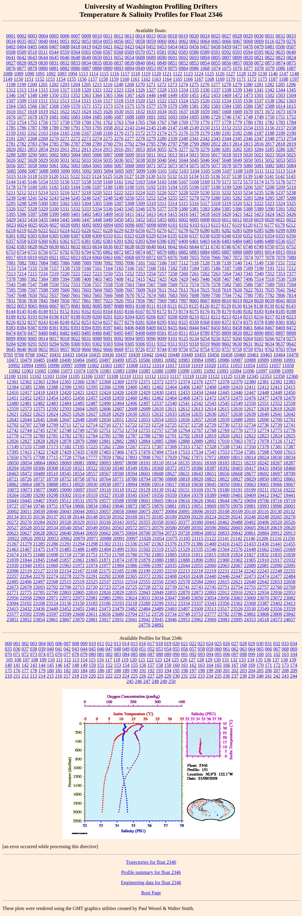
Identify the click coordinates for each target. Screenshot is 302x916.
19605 (158, 500)
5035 (108, 160)
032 (276, 643)
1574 (118, 106)
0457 (205, 46)
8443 (183, 327)
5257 (183, 198)
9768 (30, 354)
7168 (151, 268)
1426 (140, 95)
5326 (11, 208)
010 (92, 643)
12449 (276, 392)
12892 (210, 441)
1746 (226, 116)
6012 (237, 219)
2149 (194, 127)
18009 (223, 457)
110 (51, 659)
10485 (39, 360)
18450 (276, 468)
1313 (21, 89)
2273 (86, 138)
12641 (276, 414)
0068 (248, 41)
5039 (151, 160)
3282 (237, 149)
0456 (194, 46)
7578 (216, 284)
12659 (223, 419)
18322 (92, 468)
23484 (144, 608)
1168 (209, 79)
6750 (269, 246)
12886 (171, 441)
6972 (151, 257)
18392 (223, 468)
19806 (78, 506)
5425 (280, 214)
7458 (216, 279)
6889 (248, 252)
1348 (32, 95)
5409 (108, 214)
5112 (269, 171)
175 (8, 670)
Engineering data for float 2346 (151, 882)
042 (67, 648)
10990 (276, 360)
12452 (26, 398)
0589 (205, 52)
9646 (21, 349)
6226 (86, 230)
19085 (52, 489)
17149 (13, 446)
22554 (131, 581)
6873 (129, 252)
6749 (259, 246)
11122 (214, 376)
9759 (248, 349)
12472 (210, 398)
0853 (194, 62)
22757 (263, 587)
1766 (151, 122)
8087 (108, 306)
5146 (32, 181)
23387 (263, 603)
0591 (216, 52)
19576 (92, 500)
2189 (280, 133)
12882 (118, 441)
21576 (237, 549)
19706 (263, 500)
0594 (248, 52)
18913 (65, 484)
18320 (65, 468)
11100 (10, 376)
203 (243, 670)
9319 (205, 343)
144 (42, 665)
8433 (162, 327)
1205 (86, 84)
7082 (22, 262)
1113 (83, 73)
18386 (197, 468)
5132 (172, 176)
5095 (119, 171)
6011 (226, 219)
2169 (108, 133)
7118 (194, 262)
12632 (158, 414)
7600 (65, 289)
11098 (274, 370)
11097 (261, 370)
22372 (144, 576)
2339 (172, 138)
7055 (194, 257)
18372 (171, 468)
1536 (248, 100)
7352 (269, 273)
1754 (21, 122)
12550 (250, 403)
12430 (158, 392)
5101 (162, 171)
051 (142, 648)
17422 (39, 452)
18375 (184, 468)
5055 (291, 160)
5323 (269, 203)
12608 (131, 408)
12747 (52, 430)
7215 (32, 273)
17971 (197, 457)
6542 (11, 246)
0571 (151, 52)
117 (108, 659)
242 (276, 676)
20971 (92, 538)
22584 (197, 581)
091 (184, 654)
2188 (269, 133)
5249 (118, 198)
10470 (292, 354)
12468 (184, 398)
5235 (259, 192)
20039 (39, 511)
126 (183, 659)
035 (8, 648)
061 (226, 648)
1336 (205, 89)
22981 (92, 597)
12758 (171, 430)
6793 (75, 252)
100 (260, 654)
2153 (237, 127)
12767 (197, 430)
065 (260, 648)
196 (184, 670)
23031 (144, 597)
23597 (52, 614)
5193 (162, 187)
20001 (289, 506)
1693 (172, 116)
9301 (86, 343)
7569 (172, 284)
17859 (105, 457)
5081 (259, 165)
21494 (105, 549)
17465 (105, 452)
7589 (269, 284)
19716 (276, 500)
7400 (86, 279)
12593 (65, 408)
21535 (197, 549)
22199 (144, 570)
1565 (21, 106)
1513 (65, 100)
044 (83, 648)
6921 (54, 257)
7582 (226, 284)
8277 (118, 322)
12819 (210, 435)
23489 (158, 608)
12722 (131, 425)
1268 (129, 84)
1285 (280, 84)
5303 (75, 203)
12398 (118, 387)
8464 (259, 327)
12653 (144, 419)
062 (234, 648)
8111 (151, 306)
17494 (158, 452)
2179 (205, 133)
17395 (13, 452)
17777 (92, 457)
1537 (259, 100)
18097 (118, 462)
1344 (280, 89)
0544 (54, 52)
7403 (97, 279)
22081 (263, 565)
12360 (292, 376)
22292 (105, 576)
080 (92, 654)
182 (67, 670)
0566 (97, 52)
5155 (54, 181)
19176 (210, 489)
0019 (183, 35)
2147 (172, 127)
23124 (52, 603)
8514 (194, 333)
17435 (78, 452)
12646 (52, 419)
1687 (118, 116)
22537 (105, 581)
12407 (197, 387)
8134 (248, 306)
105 (9, 659)
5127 (129, 176)
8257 (108, 322)
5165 (162, 181)
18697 (276, 473)
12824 (276, 435)
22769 (289, 587)
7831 (11, 300)
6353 (259, 235)
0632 (269, 52)
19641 (210, 500)
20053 (92, 511)
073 (33, 654)
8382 (291, 322)
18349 (131, 468)
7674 (151, 295)
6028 (65, 225)
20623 (13, 533)
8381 (280, 322)
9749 (172, 349)
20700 (144, 533)
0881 (54, 68)
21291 (65, 543)
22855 (171, 592)
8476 (21, 333)
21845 (39, 560)
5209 (280, 187)
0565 (86, 52)
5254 (162, 198)
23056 (223, 597)
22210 (171, 570)
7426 (172, 279)
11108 (112, 376)
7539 (291, 279)
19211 (263, 489)
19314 (78, 495)
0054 (97, 41)
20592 (197, 527)
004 (42, 643)
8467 (269, 327)
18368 (158, 468)
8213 (226, 316)
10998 (80, 365)
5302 (65, 203)
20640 (65, 533)
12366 (78, 381)
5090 (65, 171)
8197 (65, 316)
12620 (289, 408)
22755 (250, 587)
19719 (289, 500)
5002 (54, 154)
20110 (250, 511)
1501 (259, 95)
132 (234, 659)
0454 (172, 46)
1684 (86, 116)
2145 (151, 127)
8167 (140, 311)
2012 (118, 127)
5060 (43, 165)
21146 (249, 538)
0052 (75, 41)
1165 (177, 79)
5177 (291, 181)
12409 (223, 387)
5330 (54, 208)
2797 (172, 144)
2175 (172, 133)
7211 (280, 268)
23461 (92, 608)
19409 (250, 495)
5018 (226, 154)
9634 (269, 343)
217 (67, 676)
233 (201, 676)
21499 (118, 549)
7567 (151, 284)
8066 (43, 306)
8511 (183, 333)
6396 (162, 241)
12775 (276, 430)
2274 (97, 138)
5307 (118, 203)
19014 (158, 484)
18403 (237, 468)
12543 (210, 403)
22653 (276, 581)
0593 (237, 52)
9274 (280, 338)
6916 (291, 252)
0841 (151, 62)
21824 (237, 554)
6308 (86, 235)
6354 (269, 235)
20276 (26, 522)
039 (42, 648)
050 (134, 648)
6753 (11, 252)
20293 (52, 522)
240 (260, 676)
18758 (78, 479)
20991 (119, 538)
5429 (11, 219)
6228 (108, 230)
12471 (197, 398)
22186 (131, 570)
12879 (78, 441)
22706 (65, 587)
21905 (250, 560)
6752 (291, 246)
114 (83, 659)
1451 (194, 95)
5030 (54, 160)
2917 (129, 149)
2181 (226, 133)
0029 (248, 35)
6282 (226, 230)
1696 (205, 116)
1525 (194, 100)
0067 (237, 41)
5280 (216, 198)
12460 (131, 398)
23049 (184, 597)
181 (58, 670)
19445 (26, 500)
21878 (131, 560)
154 (125, 665)
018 (159, 643)
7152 (291, 262)
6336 (183, 235)
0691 (172, 57)
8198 (75, 316)
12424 (105, 392)
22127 (39, 570)
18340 (118, 468)
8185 (280, 311)
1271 (150, 84)
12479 (289, 398)
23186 (105, 603)
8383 (11, 327)
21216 (276, 538)
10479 (26, 360)
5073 (172, 165)
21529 (184, 549)
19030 (197, 484)
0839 (129, 62)
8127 (215, 306)
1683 (75, 116)
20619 (276, 527)
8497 (129, 333)
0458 (216, 46)
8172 (162, 311)
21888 (184, 560)
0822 (269, 57)
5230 (205, 192)
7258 (172, 273)
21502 (144, 549)
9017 (54, 338)
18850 (263, 479)
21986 (131, 565)
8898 (291, 333)
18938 (105, 484)
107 (26, 659)
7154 (21, 268)
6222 (43, 230)
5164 (151, 181)
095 (218, 654)
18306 (39, 468)
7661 (75, 295)
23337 (197, 603)
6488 (269, 241)
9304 (118, 343)
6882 (183, 252)
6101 (173, 225)
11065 (40, 370)
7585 (237, 284)
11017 (171, 365)
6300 (291, 230)
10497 (105, 360)
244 (293, 676)
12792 (184, 435)
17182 (65, 446)
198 (201, 670)
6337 (194, 235)
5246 (86, 198)
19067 (289, 484)
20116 (263, 511)
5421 (237, 214)
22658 (289, 581)
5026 (11, 160)
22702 (52, 587)
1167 (198, 79)
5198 (216, 187)
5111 (259, 171)
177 (25, 670)
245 (130, 681)
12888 (184, 441)
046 (100, 648)
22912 (223, 592)
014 (125, 643)
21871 (105, 560)
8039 (269, 300)
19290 (39, 495)
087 (151, 654)
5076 (205, 165)
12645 (39, 419)
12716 (105, 425)
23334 (184, 603)
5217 (75, 192)
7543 (11, 284)
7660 (65, 295)
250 (172, 681)
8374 (237, 322)
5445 (65, 219)
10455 (200, 354)
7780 (248, 295)
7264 (226, 273)
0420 (97, 46)
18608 (158, 473)
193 (159, 670)
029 (251, 643)
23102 (26, 603)
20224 (210, 516)
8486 (97, 333)
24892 (158, 624)
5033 (86, 160)
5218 (86, 192)
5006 (97, 154)
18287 (289, 462)
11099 (287, 370)
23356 (223, 603)
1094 (72, 73)
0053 (86, 41)
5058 (32, 165)
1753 (11, 122)
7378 (11, 279)
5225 (151, 192)
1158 (103, 79)
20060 (131, 511)
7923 (108, 300)
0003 (32, 35)
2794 (140, 144)
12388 (52, 387)
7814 (291, 295)
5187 (97, 187)
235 (218, 676)
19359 (171, 495)
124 (166, 659)
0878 (32, 68)
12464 (171, 398)
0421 (108, 46)
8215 (248, 316)
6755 (32, 252)
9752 (194, 349)
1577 (151, 106)
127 (192, 659)
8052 (11, 306)
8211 (204, 316)
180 (50, 670)
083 (117, 654)
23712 (144, 614)
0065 (216, 41)
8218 (280, 316)
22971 (52, 597)
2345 (237, 138)
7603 (86, 289)
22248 (276, 570)
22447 (237, 576)
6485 (248, 241)
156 (142, 665)
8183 (259, 311)
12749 (78, 430)
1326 (140, 89)
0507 (291, 46)
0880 (43, 68)
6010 (216, 219)
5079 (237, 165)
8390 (43, 327)
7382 (32, 279)
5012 (162, 154)
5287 (280, 198)
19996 (276, 506)
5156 (65, 181)
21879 (144, 560)
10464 (279, 354)
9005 (32, 338)
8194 (43, 316)
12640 (263, 414)
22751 (223, 587)
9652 (43, 349)
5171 (226, 181)
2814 (237, 144)
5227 (172, 192)
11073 (66, 370)
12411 (250, 387)
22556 (158, 581)
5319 (226, 203)
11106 (87, 376)
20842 (237, 533)
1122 (177, 73)
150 (92, 665)
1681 (54, 116)
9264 (248, 338)
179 (42, 670)
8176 (205, 311)
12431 (171, 392)
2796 (162, 144)
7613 (183, 289)
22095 (289, 565)
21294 (78, 543)
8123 (183, 306)
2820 (11, 149)
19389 (210, 495)
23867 (65, 619)
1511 (43, 100)
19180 (223, 489)
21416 (223, 543)
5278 (194, 198)
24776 (144, 624)
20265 (276, 516)
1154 (60, 79)
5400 (65, 214)
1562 (280, 100)
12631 (144, 414)
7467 (226, 279)
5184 (75, 187)
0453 (162, 46)
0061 (172, 41)
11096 (248, 370)
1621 (54, 111)
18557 (92, 473)
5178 (11, 187)
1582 (205, 106)
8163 (97, 311)
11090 (183, 370)
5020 (248, 154)
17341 (237, 446)
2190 (291, 133)
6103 (194, 225)
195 (176, 670)
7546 (21, 284)
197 (193, 670)
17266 (118, 446)
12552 (276, 403)
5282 (237, 198)
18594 (131, 473)
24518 (263, 619)
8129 (226, 306)
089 (167, 654)
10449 (187, 354)
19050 (223, 484)
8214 (237, 316)
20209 (184, 516)
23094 (13, 603)
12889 (197, 441)
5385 (226, 208)
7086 (65, 262)
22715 (78, 587)
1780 (248, 122)
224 (125, 676)
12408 (210, 387)
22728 (144, 587)
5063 (75, 165)
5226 (162, 192)
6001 (172, 219)
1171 (241, 79)
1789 (54, 127)
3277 (183, 149)
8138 (258, 306)
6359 (32, 241)
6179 (280, 225)
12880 (92, 441)
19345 (131, 495)
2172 (140, 133)
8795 (216, 333)
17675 (26, 457)
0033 (291, 35)
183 (75, 670)
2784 (43, 144)
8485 (86, 333)
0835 (97, 62)
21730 (78, 554)
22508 (52, 581)
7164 (108, 268)
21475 (39, 549)
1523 (172, 100)
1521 (151, 100)
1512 (54, 100)
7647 (11, 295)
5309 (140, 203)
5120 (53, 176)
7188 (237, 268)
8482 (65, 333)
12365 (65, 381)
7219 (54, 273)
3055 (162, 149)
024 (209, 643)
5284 (259, 198)
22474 (263, 576)
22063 (223, 565)
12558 (289, 403)
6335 (172, 235)
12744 (26, 430)
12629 (118, 414)
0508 (11, 52)
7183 (183, 268)
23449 (52, 608)
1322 (108, 89)
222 (109, 676)
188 (117, 670)
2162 (32, 133)
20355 (144, 522)
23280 (144, 603)
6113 (205, 225)
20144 (78, 516)
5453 (151, 219)
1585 (237, 106)
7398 (75, 279)
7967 (151, 300)
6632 (75, 246)
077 (67, 654)
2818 (280, 144)
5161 (118, 181)
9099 (162, 338)
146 (58, 665)
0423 (129, 46)
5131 (161, 176)
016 (142, 643)
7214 (21, 273)
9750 (183, 349)
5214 (43, 192)
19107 (92, 489)
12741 (289, 425)
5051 (259, 160)
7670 (129, 295)
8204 (129, 316)
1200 (32, 84)
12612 (184, 408)
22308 (118, 576)
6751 (280, 246)
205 (260, 670)
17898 (144, 457)
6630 (54, 246)
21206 (262, 538)
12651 (118, 419)
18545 (65, 473)
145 (50, 665)
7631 (259, 289)
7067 (226, 257)
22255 (289, 570)
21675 (26, 554)
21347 (144, 543)
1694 (183, 116)
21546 (210, 549)
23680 (118, 614)
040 (50, 648)
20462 (223, 522)
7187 (226, 268)
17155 (26, 446)
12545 (223, 403)
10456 (213, 354)
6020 (269, 219)
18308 (52, 468)
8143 (291, 306)
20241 (237, 516)
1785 (11, 127)
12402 (158, 387)
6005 (194, 219)
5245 (75, 198)
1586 (248, 106)
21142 (236, 538)
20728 (184, 533)
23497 (184, 608)
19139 (158, 489)
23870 (78, 619)
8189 (11, 316)
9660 (86, 349)
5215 (54, 192)
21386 (197, 543)
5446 (75, 219)
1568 (54, 106)
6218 (11, 230)
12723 (144, 425)
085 (134, 654)
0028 (237, 35)
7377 (291, 273)
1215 (97, 84)
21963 (65, 565)
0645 (54, 57)
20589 (184, 527)
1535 (237, 100)
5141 (269, 176)
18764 (105, 479)
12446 (237, 392)
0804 (205, 57)
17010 (223, 441)
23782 (223, 614)
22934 (263, 592)
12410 (237, 387)
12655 (171, 419)
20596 (210, 527)
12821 (237, 435)
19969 (210, 506)
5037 (129, 160)
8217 (269, 316)
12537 (158, 403)
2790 (108, 144)
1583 (216, 106)
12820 (223, 435)
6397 (172, 241)
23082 (289, 597)
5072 (162, 165)
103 (285, 654)
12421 (78, 392)
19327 (105, 495)
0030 (259, 35)
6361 (54, 241)
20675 (118, 533)
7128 (204, 262)
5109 (248, 171)
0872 (259, 62)
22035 (171, 565)
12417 (26, 392)
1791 (75, 127)
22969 (39, 597)
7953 (129, 300)
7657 (54, 295)
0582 (172, 52)
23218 (131, 603)
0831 (54, 62)
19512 (65, 500)
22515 (65, 581)
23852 (26, 619)
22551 (118, 581)
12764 (184, 430)
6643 (183, 246)
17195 (78, 446)
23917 (105, 619)
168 (243, 665)
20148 (92, 516)
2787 (75, 144)
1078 (259, 68)
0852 (183, 62)
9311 (150, 343)
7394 (65, 279)
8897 (280, 333)
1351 (65, 95)
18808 (171, 479)
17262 (105, 446)
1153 (50, 79)
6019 (259, 219)
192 (151, 670)
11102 (35, 376)
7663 (86, 295)
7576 (205, 284)
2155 (259, 127)
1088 (8, 73)
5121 (64, 176)
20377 (184, 522)
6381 (86, 241)
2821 (21, 149)
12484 (65, 403)
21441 (276, 543)
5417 (194, 214)
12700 (276, 419)
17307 (158, 446)
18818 (184, 479)
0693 (194, 57)
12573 (26, 408)
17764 (78, 457)
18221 (236, 462)
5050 (248, 160)
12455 (65, 398)
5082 (269, 165)
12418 (39, 392)
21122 (210, 538)
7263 (216, 273)
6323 (129, 235)
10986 (223, 360)
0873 (269, 62)
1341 (259, 89)
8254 (97, 322)
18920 (78, 484)
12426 (118, 392)
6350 (237, 235)
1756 (43, 122)
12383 (289, 381)
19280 (26, 495)
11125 (226, 376)
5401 (75, 214)
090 (176, 654)
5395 (11, 214)
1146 (272, 73)
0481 (269, 46)
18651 (210, 473)
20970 (79, 538)
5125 (107, 176)
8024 (248, 300)
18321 (78, 468)
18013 (237, 457)
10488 (52, 360)
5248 (108, 198)
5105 (205, 171)
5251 (140, 198)
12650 (105, 419)
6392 (129, 241)
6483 (226, 241)
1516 (97, 100)
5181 (43, 187)
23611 (91, 614)
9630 (237, 343)
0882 (65, 68)
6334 (162, 235)
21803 (158, 554)
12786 (118, 435)
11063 (27, 370)
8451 (226, 327)
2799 (194, 144)
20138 (65, 516)
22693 (39, 587)
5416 (183, 214)
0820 (248, 57)
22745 (210, 587)
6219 (21, 230)
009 (83, 643)
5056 (11, 165)
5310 (151, 203)
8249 (65, 322)
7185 (205, 268)
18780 (131, 479)
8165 (118, 311)
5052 (269, 160)
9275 (291, 338)
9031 (86, 338)
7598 (43, 289)
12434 (197, 392)
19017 (171, 484)
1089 (18, 73)
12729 (210, 425)
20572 (131, 527)
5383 (205, 208)
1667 (216, 111)
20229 (223, 516)
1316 (54, 89)
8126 (204, 306)
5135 (204, 176)
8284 (151, 322)
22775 (26, 592)
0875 (291, 62)
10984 (197, 360)
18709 (289, 473)
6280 (205, 230)
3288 (11, 154)
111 (59, 659)
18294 (13, 468)
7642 (291, 289)
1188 (283, 79)
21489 (92, 549)
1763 (118, 122)
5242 (43, 198)
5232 (226, 192)
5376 (151, 208)
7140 (237, 262)
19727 (13, 506)
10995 (40, 365)
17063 (237, 441)
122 (150, 659)
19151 (184, 489)
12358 (279, 376)
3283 (248, 149)
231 (184, 676)
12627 (92, 414)
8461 (248, 327)
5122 (75, 176)
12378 (223, 381)
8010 (226, 300)
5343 (118, 208)
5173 (248, 181)
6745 (216, 246)
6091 (76, 225)
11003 (106, 365)
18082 (92, 462)
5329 (43, 208)
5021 (259, 154)
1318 (75, 89)
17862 (118, 457)
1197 (294, 79)
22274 (52, 576)
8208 (172, 316)
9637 (280, 343)
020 (176, 643)
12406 (184, 387)
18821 (210, 479)
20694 (131, 533)
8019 (237, 300)
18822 (223, 479)
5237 (280, 192)
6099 (162, 225)
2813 (226, 144)
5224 (140, 192)
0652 (118, 57)
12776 (289, 430)
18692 (263, 473)
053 (159, 648)
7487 (237, 279)
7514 (259, 279)
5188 (108, 187)
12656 (184, 419)
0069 (259, 41)
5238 (291, 192)
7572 (183, 284)
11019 (197, 365)
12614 (210, 408)
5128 (140, 176)
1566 (32, 106)
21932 (289, 560)
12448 (263, 392)
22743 (197, 587)
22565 (171, 581)
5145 (21, 181)
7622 (248, 289)
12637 (223, 414)
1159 (113, 79)
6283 (237, 230)
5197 (205, 187)
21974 (92, 565)
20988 (105, 538)
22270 (39, 576)
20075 (144, 511)
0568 (118, 52)
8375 (248, 322)
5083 (280, 165)
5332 (75, 208)
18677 (250, 473)
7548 (43, 284)
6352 (248, 235)
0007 (75, 35)
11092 (209, 370)
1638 (194, 111)
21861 (78, 560)
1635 (172, 111)
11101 (22, 376)
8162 (86, 311)
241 (268, 676)
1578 (162, 106)
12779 (26, 435)
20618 (263, 527)
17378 (263, 446)
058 (201, 648)
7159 (75, 268)
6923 (75, 257)
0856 (226, 62)
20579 (158, 527)
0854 (205, 62)
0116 (269, 41)
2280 (162, 138)
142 (25, 665)
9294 (54, 343)
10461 (253, 354)
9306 (140, 343)
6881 (172, 252)
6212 (291, 225)
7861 (86, 300)
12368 (105, 381)
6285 (259, 230)
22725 (131, 587)
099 (251, 654)
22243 (263, 570)
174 (293, 665)
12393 (78, 387)
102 (276, 654)
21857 (65, 560)
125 (175, 659)
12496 (131, 403)
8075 (65, 306)
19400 (223, 495)
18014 (250, 457)
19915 (184, 506)
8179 (226, 311)
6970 (140, 257)
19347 (144, 495)
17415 (26, 452)
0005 (54, 35)
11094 (235, 370)
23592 (26, 614)
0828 (21, 62)
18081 (79, 462)
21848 (52, 560)
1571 (86, 106)
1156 (82, 79)
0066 (226, 41)
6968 (129, 257)
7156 (43, 268)
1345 (291, 89)
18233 (250, 462)
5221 (108, 192)
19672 (237, 500)
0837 (118, 62)
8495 (118, 333)
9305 (129, 343)
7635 (269, 289)
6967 (118, 257)
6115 (216, 225)
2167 (86, 133)
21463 (13, 549)
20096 (197, 511)
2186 (248, 133)
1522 (162, 100)
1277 (215, 84)
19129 (144, 489)
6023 (11, 225)
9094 (129, 338)
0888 (97, 68)
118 (116, 659)
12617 (250, 408)
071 (16, 654)
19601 (144, 500)
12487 (92, 403)
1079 (269, 68)
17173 (52, 446)
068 (285, 648)
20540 (65, 527)
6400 (183, 241)
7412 (129, 279)
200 (218, 670)
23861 (52, 619)
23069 (250, 597)
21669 (289, 549)
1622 (65, 111)
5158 (86, 181)
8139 (269, 306)
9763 (280, 349)
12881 (105, 441)
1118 (135, 73)
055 (176, 648)
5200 (237, 187)
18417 (250, 468)
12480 (13, 403)
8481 (54, 333)
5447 (86, 219)
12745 (39, 430)
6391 (118, 241)
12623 (39, 414)
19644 (223, 500)
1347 (21, 95)
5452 (140, 219)
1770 (194, 122)
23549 (263, 608)
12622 (26, 414)
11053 (236, 365)
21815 (210, 554)
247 (146, 681)
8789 (205, 333)
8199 (86, 316)
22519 (78, 581)
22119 (25, 570)
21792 (144, 554)
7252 (129, 273)
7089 (86, 262)
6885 (216, 252)
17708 (39, 457)
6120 (248, 225)
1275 (194, 84)
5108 (237, 171)
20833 (223, 533)
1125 (209, 73)
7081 (11, 262)
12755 (144, 430)
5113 (280, 171)
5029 (43, 160)
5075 (194, 165)
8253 (86, 322)
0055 (108, 41)
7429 (183, 279)
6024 (22, 225)
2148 (183, 127)
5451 (129, 219)
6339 (216, 235)
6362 (65, 241)
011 (100, 643)
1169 (219, 79)
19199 (250, 489)
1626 (108, 111)
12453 (39, 398)
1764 (129, 122)
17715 (52, 457)
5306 (108, 203)
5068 (129, 165)
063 (243, 648)
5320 (237, 203)
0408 (65, 46)
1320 (86, 89)
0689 (151, 57)
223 (117, 676)
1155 (71, 79)
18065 (52, 462)
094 (209, 654)
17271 (144, 446)
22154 (65, 570)
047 (109, 648)
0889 (108, 68)
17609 (276, 452)
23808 (263, 614)
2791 (118, 144)
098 (243, 654)
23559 (289, 608)
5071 (151, 165)
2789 (97, 144)
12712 (78, 425)
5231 (216, 192)
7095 (119, 262)
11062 (14, 370)
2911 (64, 149)
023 (201, 643)
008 (75, 643)
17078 (263, 441)
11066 (53, 370)
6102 (183, 225)
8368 (205, 322)
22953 (289, 592)
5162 (129, 181)
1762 (108, 122)
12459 (118, 398)
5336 (108, 208)
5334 (97, 208)
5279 (205, 198)
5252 (151, 198)
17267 (131, 446)
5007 (108, 154)
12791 (171, 435)
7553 (75, 284)
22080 (250, 565)
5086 (22, 171)
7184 (194, 268)
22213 (184, 570)
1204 (75, 84)
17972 (210, 457)
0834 (86, 62)
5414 (162, 214)
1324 (129, 89)
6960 (97, 257)
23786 (237, 614)
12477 (263, 398)
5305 (97, 203)
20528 (26, 527)
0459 (226, 46)
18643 (197, 473)
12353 (266, 376)
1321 (97, 89)
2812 (216, 144)
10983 (184, 360)
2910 (54, 149)
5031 (65, 160)
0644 (43, 57)
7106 (162, 262)
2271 (65, 138)
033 (285, 643)
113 (75, 659)
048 (117, 648)
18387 (210, 468)
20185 (158, 516)
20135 (26, 516)
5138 (237, 176)
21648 (250, 549)
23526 (237, 608)
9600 (216, 343)
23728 (158, 614)
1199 (21, 84)
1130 (262, 73)
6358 (21, 241)
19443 (13, 500)
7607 (129, 289)
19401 (237, 495)
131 (225, 659)
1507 (11, 100)
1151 (29, 79)
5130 (150, 176)
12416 (13, 392)
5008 (118, 154)
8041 (280, 300)
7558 (108, 284)
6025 (32, 225)
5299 (32, 203)
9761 (259, 349)
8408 (140, 327)
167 (234, 665)
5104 (194, 171)
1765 (140, 122)
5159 (97, 181)
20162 (118, 516)
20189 (171, 516)
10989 (263, 360)
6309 (97, 235)
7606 (118, 289)
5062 (65, 165)
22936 (276, 592)
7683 (172, 295)
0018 (172, 35)
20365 (171, 522)
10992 (14, 365)
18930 (92, 484)
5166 (172, 181)
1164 (166, 79)
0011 (107, 35)
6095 (119, 225)
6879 (162, 252)
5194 (172, 187)
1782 (269, 122)
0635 (280, 52)
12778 (13, 435)
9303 (108, 343)
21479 (52, 549)
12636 (210, 414)
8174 (183, 311)
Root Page (151, 892)
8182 (248, 311)
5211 (10, 192)
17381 (276, 446)
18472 (26, 473)
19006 (144, 484)
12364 (52, 381)
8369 (216, 322)
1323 (118, 89)
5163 (140, 181)
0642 (21, 57)
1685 (97, 116)
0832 (65, 62)
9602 (226, 343)
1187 (272, 79)
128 (200, 659)
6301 (11, 235)
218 (75, 676)
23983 (223, 619)
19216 (276, 489)
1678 (32, 116)
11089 (170, 370)
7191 (269, 268)
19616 (184, 500)
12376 (197, 381)
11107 (99, 376)
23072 (276, 597)
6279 (194, 230)
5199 (226, 187)
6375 (75, 241)
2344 (226, 138)
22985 (105, 597)
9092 (118, 338)
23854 (39, 619)
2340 (183, 138)
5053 (280, 160)
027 (234, 643)
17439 (92, 452)
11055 (262, 365)
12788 (144, 435)
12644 (26, 419)
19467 (39, 500)
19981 (250, 506)
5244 (65, 198)
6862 (108, 252)
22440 (210, 576)
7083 (32, 262)
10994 (27, 365)
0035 (21, 41)
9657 (65, 349)
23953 (184, 619)
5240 (21, 198)
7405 (108, 279)
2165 (65, 133)
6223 (54, 230)
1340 (248, 89)
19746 (39, 506)
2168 (97, 133)
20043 (65, 511)
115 (92, 659)
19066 (276, 484)
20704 (158, 533)
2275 (108, 138)
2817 (269, 144)
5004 (75, 154)
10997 (67, 365)
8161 (75, 311)
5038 (140, 160)
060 (218, 648)
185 (92, 670)
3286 (280, 149)
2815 (248, 144)
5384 (216, 208)
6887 (226, 252)
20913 (289, 533)
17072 (250, 441)
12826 (13, 441)
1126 (219, 73)
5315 (183, 203)
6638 (129, 246)
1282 (269, 84)
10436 (108, 354)
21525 (171, 549)
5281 (226, 198)
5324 (280, 203)
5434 (32, 219)
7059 (205, 257)
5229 (194, 192)
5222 (118, 192)
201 (226, 670)
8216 (259, 316)
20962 (66, 538)
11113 (163, 376)
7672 (140, 295)
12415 (289, 387)
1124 (198, 73)
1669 (237, 111)
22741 (184, 587)
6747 (237, 246)
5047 (216, 160)
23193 (118, 603)
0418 (75, 46)
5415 (172, 214)
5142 (280, 176)
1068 (205, 68)
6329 (151, 235)
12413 (276, 387)
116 (100, 659)
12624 (52, 414)
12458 (105, 398)
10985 (210, 360)
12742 (13, 430)
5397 (32, 214)
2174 (162, 133)
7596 (21, 289)
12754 (131, 430)
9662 (97, 349)
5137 (226, 176)
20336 (105, 522)
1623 (75, 111)
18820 (197, 479)
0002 (21, 35)
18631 (184, 473)
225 (134, 676)
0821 (259, 57)
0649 (86, 57)
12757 (158, 430)
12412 (263, 387)
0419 (86, 46)
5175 (269, 181)
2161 (21, 133)
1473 (248, 95)
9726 (140, 349)
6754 (21, 252)
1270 (140, 84)
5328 (32, 208)
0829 (32, 62)
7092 (108, 262)
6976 (172, 257)
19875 (144, 506)
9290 (21, 343)
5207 (259, 187)
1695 (194, 116)
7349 (259, 273)
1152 (39, 79)
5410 (118, 214)
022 (193, 643)
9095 (140, 338)
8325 (183, 322)
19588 (118, 500)
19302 (65, 495)
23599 (65, 614)
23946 (171, 619)
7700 (216, 295)
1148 (294, 73)
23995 (237, 619)
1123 (188, 73)
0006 (65, 35)
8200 (97, 316)
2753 (280, 138)
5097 (130, 171)
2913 (86, 149)
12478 (276, 398)
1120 (156, 73)
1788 (43, 127)
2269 (43, 138)
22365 (131, 576)
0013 (129, 35)
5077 (216, 165)
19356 (158, 495)
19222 (289, 489)
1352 (75, 95)
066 (268, 648)
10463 (266, 354)
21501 (131, 549)
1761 (97, 122)
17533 (184, 452)
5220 (97, 192)
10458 (226, 354)
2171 (129, 133)
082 (109, 654)
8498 (140, 333)
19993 (263, 506)
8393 (75, 327)
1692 (162, 116)
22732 (158, 587)
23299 (158, 603)
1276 (204, 84)
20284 (39, 522)
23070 (263, 597)
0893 (118, 68)
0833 (75, 62)
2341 (194, 138)
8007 (205, 300)
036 (16, 648)
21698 (52, 554)
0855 (216, 62)
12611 (170, 408)
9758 (237, 349)
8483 (75, 333)
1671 (259, 111)
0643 (32, 57)
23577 (13, 614)
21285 (39, 543)
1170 (230, 79)
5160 (108, 181)
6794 (86, 252)
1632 (140, 111)
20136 (39, 516)
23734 (171, 614)
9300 (75, 343)
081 (100, 654)
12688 (237, 419)
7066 (216, 257)
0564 (75, 52)
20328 (65, 522)
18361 (144, 468)
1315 (43, 89)
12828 (39, 441)
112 (67, 659)
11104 (61, 376)
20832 (210, 533)
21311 (118, 543)
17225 (92, 446)
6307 (75, 235)
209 (293, 670)
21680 (39, 554)
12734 (250, 425)
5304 (86, 203)
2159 (11, 133)
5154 (43, 181)
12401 (144, 387)
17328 (210, 446)
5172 (237, 181)
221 (100, 676)
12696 (263, 419)
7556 (86, 284)
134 (250, 659)
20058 (118, 511)
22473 (250, 576)
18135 (184, 462)
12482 (39, 403)
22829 (118, 592)
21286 (52, 543)
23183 (92, 603)
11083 (118, 370)
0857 (237, 62)
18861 (289, 479)
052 (151, 648)
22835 (131, 592)
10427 (42, 354)
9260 (237, 338)
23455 (78, 608)
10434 (81, 354)
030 (260, 643)
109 (42, 659)
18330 (105, 468)
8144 (11, 311)
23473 (105, 608)
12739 (276, 425)
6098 (151, 225)
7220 (65, 273)
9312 (162, 343)
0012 (118, 35)
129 (208, 659)
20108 (223, 511)
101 (268, 654)
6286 (269, 230)
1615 (291, 106)
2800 (205, 144)
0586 (194, 52)
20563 (118, 527)
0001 (11, 35)
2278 (140, 138)
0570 (140, 52)
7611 (161, 289)
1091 (40, 73)
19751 (52, 506)
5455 (162, 219)
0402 (11, 46)
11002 (93, 365)
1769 (183, 122)
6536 (280, 241)
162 (193, 665)
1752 (291, 116)
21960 (52, 565)
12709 (52, 425)
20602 (223, 527)
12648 (78, 419)
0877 (21, 68)
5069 (140, 165)
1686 (108, 116)
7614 (194, 289)
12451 (13, 398)
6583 (21, 246)
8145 (21, 311)
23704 (131, 614)
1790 (65, 127)
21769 (118, 554)
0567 (108, 52)
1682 (65, 116)
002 (25, 643)
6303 (32, 235)
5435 (43, 219)
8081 (76, 306)
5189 (118, 187)
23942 (144, 619)
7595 (11, 289)
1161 (135, 79)
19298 (52, 495)
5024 (280, 154)
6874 (140, 252)
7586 (248, 284)
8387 (32, 327)
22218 (197, 570)
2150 (205, 127)
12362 (26, 381)
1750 (269, 116)
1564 (11, 106)
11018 (184, 365)
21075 (171, 538)
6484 (237, 241)
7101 (140, 262)
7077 (259, 257)
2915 (108, 149)
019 (167, 643)
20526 (289, 522)
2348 (269, 138)
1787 (32, 127)
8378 (259, 322)
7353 (280, 273)
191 (142, 670)
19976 (237, 506)
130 (217, 659)
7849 (54, 300)
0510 (32, 52)
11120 (201, 376)
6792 (65, 252)
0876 (11, 68)
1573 (108, 106)
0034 (11, 41)
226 (142, 676)
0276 (291, 41)
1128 (241, 73)
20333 (92, 522)
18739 (52, 479)
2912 (75, 149)
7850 (65, 300)
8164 (108, 311)
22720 (92, 587)
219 (83, 676)
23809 (276, 614)
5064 (86, 165)
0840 (140, 62)
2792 (129, 144)
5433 (21, 219)
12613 (197, 408)
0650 (97, 57)
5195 (183, 187)
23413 (289, 603)
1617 (21, 111)
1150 (18, 79)
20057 (105, 511)
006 (58, 643)
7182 (172, 268)
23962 (197, 619)
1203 (64, 84)
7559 (118, 284)
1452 (205, 95)
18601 (144, 473)
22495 (13, 581)
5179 (21, 187)
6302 (21, 235)
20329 (78, 522)
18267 (276, 462)
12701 (289, 419)
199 (209, 670)
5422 (248, 214)
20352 (131, 522)
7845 (43, 300)
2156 (269, 127)
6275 (151, 230)
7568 (162, 284)
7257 (162, 273)
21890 (197, 560)
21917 (276, 560)
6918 (21, 257)
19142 (171, 489)
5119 (42, 176)
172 (276, 665)
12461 (144, 398)
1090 (29, 73)
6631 (65, 246)
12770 (237, 430)
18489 (39, 473)
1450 (183, 95)
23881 (92, 619)
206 (268, 670)
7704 (226, 295)
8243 (43, 322)
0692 (183, 57)
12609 (144, 408)
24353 (250, 619)
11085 (144, 370)
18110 (158, 462)
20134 (13, 516)
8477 (32, 333)
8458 (237, 327)
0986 (194, 68)
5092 (86, 171)
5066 (108, 165)
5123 (86, 176)
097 (234, 654)
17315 (184, 446)
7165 (118, 268)
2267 (21, 138)
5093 (97, 171)
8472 (291, 327)
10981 (158, 360)
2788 (86, 144)
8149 (43, 311)
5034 (97, 160)
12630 (131, 414)
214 (42, 676)
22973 (78, 597)
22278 (65, 576)
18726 (26, 479)
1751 (280, 116)
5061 (54, 165)
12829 (52, 441)
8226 (11, 322)
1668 (226, 111)
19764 (65, 506)
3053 (140, 149)
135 (259, 659)
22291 (92, 576)
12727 (184, 425)
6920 (43, 257)
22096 (13, 570)
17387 (289, 446)
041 (58, 648)
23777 (210, 614)
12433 (184, 392)
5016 (205, 154)
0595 (259, 52)
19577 (105, 500)
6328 (140, 235)
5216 (65, 192)
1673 (280, 111)
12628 (105, 414)
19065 (263, 484)
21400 (210, 543)
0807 (226, 57)
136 (267, 659)
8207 (162, 316)
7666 (108, 295)
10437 (121, 354)
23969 (210, 619)
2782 (21, 144)
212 (25, 676)
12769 (223, 430)
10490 (65, 360)
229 (167, 676)
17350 (250, 446)
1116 (114, 73)
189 (125, 670)
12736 (263, 425)
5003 (65, 154)
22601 (210, 581)
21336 (131, 543)
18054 (26, 462)
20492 (250, 522)
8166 (129, 311)
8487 (108, 333)
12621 (13, 414)
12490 (105, 403)
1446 (151, 95)
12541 (184, 403)
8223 (291, 316)
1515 (86, 100)
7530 (280, 279)
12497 (144, 403)
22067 (237, 565)
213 (33, 676)
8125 (194, 306)
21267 (13, 543)
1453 (216, 95)
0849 (162, 62)
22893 (210, 592)
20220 (197, 516)
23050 (197, 597)
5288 (291, 198)
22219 (210, 570)
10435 (95, 354)
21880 (158, 560)
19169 (197, 489)
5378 (172, 208)
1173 (262, 79)
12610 (158, 408)
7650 (32, 295)
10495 (92, 360)
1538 (269, 100)
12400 (131, 387)
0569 (129, 52)
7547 (32, 284)
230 (176, 676)
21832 (263, 554)
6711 (204, 246)
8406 (129, 327)
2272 (75, 138)
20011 (26, 511)
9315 (183, 343)
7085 (54, 262)
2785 (54, 144)
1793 (86, 127)
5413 (151, 214)
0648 (75, 57)
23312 (171, 603)
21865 (92, 560)
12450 (289, 392)
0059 (151, 41)
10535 (131, 360)
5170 (216, 181)
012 (109, 643)
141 (16, 665)
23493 (171, 608)
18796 (158, 479)
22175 (105, 570)
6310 (108, 235)
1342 (269, 89)
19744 (26, 506)
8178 (216, 311)
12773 (250, 430)
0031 (269, 35)
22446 (223, 576)
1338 (226, 89)
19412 (263, 495)
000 (8, 643)
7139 (226, 262)
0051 (65, 41)
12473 (223, 398)
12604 (78, 408)
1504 (291, 95)
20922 (13, 538)
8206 (151, 316)
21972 (78, 565)
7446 (205, 279)
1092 (51, 73)
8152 (65, 311)
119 (124, 659)
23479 (118, 608)
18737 (39, 479)
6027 (54, 225)
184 (83, 670)
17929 (171, 457)
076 (58, 654)
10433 (68, 354)
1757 (54, 122)
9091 (108, 338)
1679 (43, 116)
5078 (226, 165)
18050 (13, 462)
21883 (171, 560)
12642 (289, 414)
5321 (248, 203)
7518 (269, 279)
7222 (86, 273)
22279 (78, 576)
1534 (226, 100)
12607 (118, 408)
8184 (269, 311)
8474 (11, 333)
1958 (108, 127)
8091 (130, 306)
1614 (280, 106)
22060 (210, 565)
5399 (54, 214)
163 (201, 665)
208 (285, 670)
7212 (291, 268)
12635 (197, 414)
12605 (92, 408)
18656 (223, 473)
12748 (65, 430)
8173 (172, 311)
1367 (129, 95)
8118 (161, 306)
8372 (226, 322)
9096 (151, 338)
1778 (226, 122)
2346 (248, 138)
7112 (183, 262)
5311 (161, 203)
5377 (162, 208)
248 (155, 681)
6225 (75, 230)
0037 (32, 41)
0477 (237, 46)
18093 (105, 462)
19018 (184, 484)
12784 (92, 435)
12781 (52, 435)
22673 (13, 587)
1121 (166, 73)
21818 (223, 554)
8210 (194, 316)
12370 (131, 381)
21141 (223, 538)
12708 (39, 425)
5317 (205, 203)
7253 (140, 273)
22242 (250, 570)
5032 (75, 160)
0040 (43, 41)
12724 (158, 425)
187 (109, 670)
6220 (32, 230)
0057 (129, 41)
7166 (129, 268)
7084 (43, 262)
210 (8, 676)
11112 (150, 376)
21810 (184, 554)
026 (226, 643)
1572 (97, 106)
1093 (62, 73)
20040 (52, 511)
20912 (276, 533)
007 (67, 643)
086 (142, 654)
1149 (7, 79)
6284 (248, 230)
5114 (290, 171)
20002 (13, 511)
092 (193, 654)
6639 (140, 246)
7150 (269, 262)
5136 (215, 176)
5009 (129, 154)
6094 (108, 225)
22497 (39, 581)
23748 (184, 614)
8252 (75, 322)
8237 (32, 322)
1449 (172, 95)
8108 (140, 306)
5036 (118, 160)
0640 (291, 52)
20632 (52, 533)
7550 (54, 284)
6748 (248, 246)
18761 (92, 479)
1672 (269, 111)
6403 (205, 241)
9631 (248, 343)
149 (83, 665)
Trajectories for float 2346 (151, 862)
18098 (132, 462)
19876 (158, 506)
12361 (13, 381)
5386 (237, 208)
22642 (263, 581)
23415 (13, 608)
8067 (54, 306)
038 (33, 648)
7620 (237, 289)
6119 (236, 225)
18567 (105, 473)
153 (117, 665)
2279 (151, 138)
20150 (105, 516)
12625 (65, 414)
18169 (210, 462)
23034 (158, 597)
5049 (237, 160)
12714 (92, 425)
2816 (259, 144)
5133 (183, 176)
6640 (151, 246)
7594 (291, 284)
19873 (131, 506)
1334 (183, 89)
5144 (11, 181)
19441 (289, 495)
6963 (108, 257)
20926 (26, 538)
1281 (258, 84)
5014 (183, 154)
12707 (26, 425)
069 (293, 648)
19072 (13, 489)
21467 (26, 549)
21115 (197, 538)
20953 (53, 538)
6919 (32, 257)
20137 (52, 516)
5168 (194, 181)
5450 (118, 219)
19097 (79, 489)
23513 (210, 608)
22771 (13, 592)
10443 (161, 354)
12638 (237, 414)
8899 (11, 338)
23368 (250, 603)
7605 (108, 289)
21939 (13, 565)
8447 (205, 327)
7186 (216, 268)
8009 (216, 300)
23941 (131, 619)
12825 (289, 435)
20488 (237, 522)
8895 (269, 333)
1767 (162, 122)
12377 (210, 381)
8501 (162, 333)
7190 (259, 268)
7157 (54, 268)
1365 (108, 95)
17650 (13, 457)
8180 (237, 311)
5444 (54, 219)
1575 (129, 106)
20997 (132, 538)
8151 (54, 311)
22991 (118, 597)
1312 (11, 89)
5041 (172, 160)
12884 (144, 441)
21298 (92, 543)
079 (83, 654)
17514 (171, 452)
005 (50, 643)
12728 (197, 425)
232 (193, 676)
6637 (118, 246)
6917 (11, 257)
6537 (291, 241)
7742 (237, 295)
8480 (43, 333)
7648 (21, 295)
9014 (43, 338)
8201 (108, 316)
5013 (172, 154)
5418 (205, 214)
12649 (92, 419)
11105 (74, 376)
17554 (237, 452)
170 (260, 665)
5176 (280, 181)
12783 (78, 435)
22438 (197, 576)
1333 (172, 89)
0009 (86, 35)
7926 (118, 300)
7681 (162, 295)
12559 (13, 408)
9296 (65, 343)
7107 (173, 262)
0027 (226, 35)
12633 (171, 414)
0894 (129, 68)
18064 (39, 462)
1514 (75, 100)
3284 (259, 149)
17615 (289, 452)
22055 (197, 565)
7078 (269, 257)
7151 (280, 262)
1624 (86, 111)
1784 (291, 122)
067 (276, 648)
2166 (75, 133)
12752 (118, 430)
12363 (39, 381)
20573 (144, 527)
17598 (263, 452)
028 (243, 643)
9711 (129, 349)
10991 (289, 360)
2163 (43, 133)
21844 (26, 560)
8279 (129, 322)
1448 (162, 95)
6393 (140, 241)
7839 (32, 300)
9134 (194, 338)
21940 (26, 565)
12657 (197, 419)
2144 (140, 127)
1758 (65, 122)
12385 (26, 387)
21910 (263, 560)
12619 (276, 408)
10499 (118, 360)
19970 (223, 506)
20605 (250, 527)
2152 (226, 127)
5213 (32, 192)
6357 (11, 241)
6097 (140, 225)
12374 (184, 381)
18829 (250, 479)
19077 (39, 489)
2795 (151, 144)
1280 (248, 84)
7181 (162, 268)
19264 (13, 495)
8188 (291, 311)
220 (92, 676)
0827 (11, 62)
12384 (13, 387)
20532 (39, 527)
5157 (75, 181)
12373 (171, 381)
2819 (291, 144)
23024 (131, 597)
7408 (118, 279)
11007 (119, 365)
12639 (250, 414)
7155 (32, 268)
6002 (183, 219)
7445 (194, 279)
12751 (105, 430)
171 (268, 665)
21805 (171, 554)
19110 (105, 489)
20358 (158, 522)
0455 (183, 46)
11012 (145, 365)
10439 (134, 354)
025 (218, 643)
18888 (52, 484)
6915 (280, 252)
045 (92, 648)
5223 (129, 192)
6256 (140, 230)
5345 (129, 208)
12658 (210, 419)
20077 (158, 511)
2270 (54, 138)
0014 (140, 35)
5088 (43, 171)
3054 (151, 149)
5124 (97, 176)
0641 (11, 57)
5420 (226, 214)
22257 (13, 576)
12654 (158, 419)
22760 (276, 587)
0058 (140, 41)
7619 (226, 289)
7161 (97, 268)
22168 (92, 570)
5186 (86, 187)
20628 (39, 533)
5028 (32, 160)
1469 (226, 95)
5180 (32, 187)
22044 (184, 565)
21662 (263, 549)
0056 (118, 41)
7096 (130, 262)
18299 (26, 468)
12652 (131, 419)
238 (243, 676)
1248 (118, 84)
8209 (183, 316)
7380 (21, 279)
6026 (43, 225)
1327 (151, 89)
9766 (19, 354)
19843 (105, 506)
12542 (197, 403)
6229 (118, 230)
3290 (32, 154)
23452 (65, 608)
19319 (92, 495)
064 (251, 648)
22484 (289, 576)
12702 (13, 425)
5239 (11, 198)
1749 (259, 116)
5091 (76, 171)
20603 (237, 527)
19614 (171, 500)
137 (276, 659)
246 (138, 681)
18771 (118, 479)
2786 (65, 144)
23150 (78, 603)
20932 (40, 538)
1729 (216, 116)
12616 (237, 408)
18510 (52, 473)
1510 (32, 100)
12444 (210, 392)
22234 (237, 570)
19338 (118, 495)
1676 (11, 116)
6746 (226, 246)
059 (209, 648)
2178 (194, 133)
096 (226, 654)
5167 (183, 181)
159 (167, 665)
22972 (65, 597)
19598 (131, 500)
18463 (13, 473)
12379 (237, 381)
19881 (171, 506)
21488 (78, 549)
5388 (248, 208)
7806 (280, 295)
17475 (131, 452)
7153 (11, 268)
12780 (39, 435)
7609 (140, 289)
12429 (144, 392)
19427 (276, 495)
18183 (223, 462)
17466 (118, 452)
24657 (289, 619)
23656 (105, 614)
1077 (248, 68)
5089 (54, 171)
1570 (75, 106)
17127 (289, 441)
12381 (263, 381)
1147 (283, 73)
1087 (291, 68)
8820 (237, 333)
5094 (108, 171)
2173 (151, 133)
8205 (140, 316)
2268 (32, 138)
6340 (226, 235)
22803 (65, 592)
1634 (162, 111)
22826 (105, 592)
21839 (13, 560)
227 (151, 676)
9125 (183, 338)
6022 (291, 219)
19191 (237, 489)
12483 (52, 403)
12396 (105, 387)
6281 (216, 230)
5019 (237, 154)
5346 (140, 208)
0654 (129, 57)
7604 (97, 289)
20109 (237, 511)
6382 (97, 241)
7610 (151, 289)
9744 (162, 349)
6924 (86, 257)
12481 (26, 403)
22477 (276, 576)
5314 (172, 203)
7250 (108, 273)
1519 (129, 100)
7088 (76, 262)
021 (184, 643)
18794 (144, 479)
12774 (263, 430)
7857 (75, 300)
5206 (248, 187)
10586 (144, 360)
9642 (291, 343)
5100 (151, 171)
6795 (97, 252)
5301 (54, 203)
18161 (197, 462)
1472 (237, 95)
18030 (276, 457)
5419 (216, 214)
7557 (97, 284)
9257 (226, 338)
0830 (43, 62)
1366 (118, 95)
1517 (108, 100)
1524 (183, 100)
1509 (21, 100)
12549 (237, 403)
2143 (129, 127)
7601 (75, 289)
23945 (158, 619)
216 (58, 676)
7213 (11, 273)
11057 (275, 365)
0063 (194, 41)
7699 (205, 295)
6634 (97, 246)
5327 (21, 208)
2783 (32, 144)
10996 (54, 365)
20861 (250, 533)
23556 (276, 608)
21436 (263, 543)
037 (25, 648)
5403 (97, 214)
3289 (21, 154)
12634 (184, 414)
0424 (140, 46)
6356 (291, 235)
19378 (197, 495)
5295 (11, 203)
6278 (183, 230)
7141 (248, 262)
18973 (118, 484)
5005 (86, 154)
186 (100, 670)
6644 (194, 246)
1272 (161, 84)
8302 (172, 322)
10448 (174, 354)
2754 (291, 138)
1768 (172, 122)
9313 (172, 343)
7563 (129, 284)
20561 (105, 527)
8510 (172, 333)
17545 (210, 452)
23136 (65, 603)
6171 (258, 225)
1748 (248, 116)
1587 (259, 106)
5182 (54, 187)
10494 (78, 360)
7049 (183, 257)
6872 (118, 252)
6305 (54, 235)
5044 (183, 160)
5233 (237, 192)
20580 (171, 527)
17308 (171, 446)
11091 (196, 370)
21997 (158, 565)
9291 (32, 343)
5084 (291, 165)
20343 (118, 522)
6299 (280, 230)
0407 (54, 46)
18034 (289, 457)
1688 (129, 116)
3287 (291, 149)
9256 (216, 338)
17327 (197, 446)
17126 (276, 441)
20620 (289, 527)
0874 (280, 62)
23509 (197, 608)
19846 (118, 506)
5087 (32, 171)
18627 (171, 473)
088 (159, 654)
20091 (184, 511)
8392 (65, 327)
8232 (21, 322)
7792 (269, 295)
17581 (250, 452)
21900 (223, 560)
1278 (226, 84)
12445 (223, 392)
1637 (183, 111)
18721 (13, 479)
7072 (237, 257)
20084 (171, 511)
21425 (237, 543)
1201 (43, 84)
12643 (13, 419)
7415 (140, 279)
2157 (280, 127)
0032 (280, 35)
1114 (93, 73)
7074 (248, 257)
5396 (21, 214)
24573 (276, 619)
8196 (54, 316)
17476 (144, 452)
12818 (197, 435)
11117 (175, 376)
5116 (21, 176)
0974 (162, 68)
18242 (263, 462)
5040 (162, 160)
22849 (158, 592)
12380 (250, 381)
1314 (32, 89)
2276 (118, 138)
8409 (151, 327)
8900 (21, 338)
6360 (43, 241)
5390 (269, 208)
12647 (65, 419)
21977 (105, 565)
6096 (130, 225)
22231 (223, 570)
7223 (97, 273)
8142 (280, 306)
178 (33, 670)
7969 (162, 300)
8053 (22, 306)
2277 (129, 138)
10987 (237, 360)
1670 (248, 111)
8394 (86, 327)
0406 (43, 46)
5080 (248, 165)
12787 (131, 435)
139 (292, 659)
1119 (145, 73)
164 (209, 665)
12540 (171, 403)
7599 (54, 289)
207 (276, 670)
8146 (32, 311)
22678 (26, 587)
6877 (151, 252)
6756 (43, 252)
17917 (158, 457)
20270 (289, 516)
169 (251, 665)
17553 (223, 452)
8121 (172, 306)
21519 (158, 549)
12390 (65, 387)
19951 (197, 506)
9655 (54, 349)
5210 (291, 187)
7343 (237, 273)
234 (209, 676)
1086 (280, 68)
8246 (54, 322)
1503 (280, 95)
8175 (194, 311)
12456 (78, 398)
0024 (205, 35)
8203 (118, 316)
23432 (26, 608)
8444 (194, 327)
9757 (226, 349)
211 (16, 676)
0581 (162, 52)
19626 (197, 500)
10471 (13, 360)
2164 (54, 133)
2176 (183, 133)
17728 (65, 457)
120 (133, 659)
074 (42, 654)
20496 (263, 522)
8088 (119, 306)
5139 (248, 176)
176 (16, 670)
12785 (105, 435)
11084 (131, 370)
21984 (118, 565)
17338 (223, 446)
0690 (162, 57)
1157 (92, 79)
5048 (226, 160)
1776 (205, 122)
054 (167, 648)
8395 (97, 327)
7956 (140, 300)
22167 (78, 570)
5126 (118, 176)
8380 (269, 322)
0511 (43, 52)
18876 (39, 484)
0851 (172, 62)
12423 (92, 392)
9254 (205, 338)
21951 (39, 565)
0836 (108, 62)
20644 (78, 533)
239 (251, 676)
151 (100, 665)
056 (184, 648)
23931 (118, 619)
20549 (92, 527)
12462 (158, 398)
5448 (97, 219)
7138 (215, 262)
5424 (269, 214)
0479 (259, 46)
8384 (21, 327)
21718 (65, 554)
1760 (86, 122)
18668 (237, 473)
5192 (151, 187)
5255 (172, 198)
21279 (26, 543)
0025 (216, 35)
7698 (194, 295)
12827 (26, 441)
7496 (248, 279)
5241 (32, 198)
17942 (184, 457)
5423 (259, 214)
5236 (269, 192)
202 (234, 670)
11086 (157, 370)
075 (50, 654)
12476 (250, 398)
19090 (66, 489)
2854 (43, 149)
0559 (65, 52)
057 (193, 648)
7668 (118, 295)
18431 (263, 468)
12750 (92, 430)
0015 (151, 35)
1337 (216, 89)
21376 (171, 543)
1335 (194, 89)
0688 (140, 57)
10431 (55, 354)
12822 (250, 435)
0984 (183, 68)
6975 (162, 257)
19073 (26, 489)
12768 (210, 430)
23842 (289, 614)
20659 (92, 533)
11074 (79, 370)
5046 (205, 160)
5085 (11, 171)
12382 (276, 381)
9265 (259, 338)
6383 (108, 241)
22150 (52, 570)
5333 (86, 208)
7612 (172, 289)
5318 (216, 203)
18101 (145, 462)
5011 (150, 154)
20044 (78, 511)
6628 (32, 246)
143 (33, 665)
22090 (276, 565)
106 (17, 659)
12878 (65, 441)
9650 (32, 349)
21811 (197, 554)
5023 (269, 154)
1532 (216, 100)
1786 (21, 127)
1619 (43, 111)
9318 (194, 343)
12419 (52, 392)
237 (234, 676)
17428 (52, 452)
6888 (237, 252)
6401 (194, 241)
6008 (205, 219)
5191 (140, 187)
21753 (105, 554)
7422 (151, 279)
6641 (162, 246)
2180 (216, 133)
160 (176, 665)
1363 (86, 95)
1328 (162, 89)
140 (8, 665)
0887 (86, 68)
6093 (97, 225)
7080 (291, 257)
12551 (263, 403)
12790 (158, 435)
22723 (105, 587)
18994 (131, 484)
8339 (194, 322)
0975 (172, 68)
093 (201, 654)
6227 (97, 230)
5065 (97, 165)
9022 (75, 338)
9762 (269, 349)
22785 (39, 592)
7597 (32, 289)
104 (293, 654)
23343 (210, 603)
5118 (32, 176)
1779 (237, 122)
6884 (205, 252)
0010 (97, 35)
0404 (21, 46)
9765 (8, 354)
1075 (226, 68)
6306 (65, 235)
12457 (92, 398)
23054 (210, 597)
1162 (145, 79)
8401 (118, 327)
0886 (75, 68)
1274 (183, 84)
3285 (269, 149)
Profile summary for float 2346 (151, 872)
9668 (118, 349)
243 (285, 676)
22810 (92, 592)
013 (117, 643)
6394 (151, 241)
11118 (188, 376)
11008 (132, 365)
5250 (129, 198)
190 (134, 670)
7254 (151, 273)
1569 (65, 106)
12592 (52, 408)
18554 (78, 473)
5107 (227, 171)
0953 (151, 68)
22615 (223, 581)
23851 (13, 619)
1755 (32, 122)
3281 (226, 149)
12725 (171, 425)
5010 (140, 154)
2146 (162, 127)
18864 (26, 484)
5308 (129, 203)
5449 (108, 219)
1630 (118, 111)
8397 (108, 327)
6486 (259, 241)
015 (134, 643)
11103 (48, 376)
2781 (11, 144)
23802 (250, 614)
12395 (92, 387)
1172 (251, 79)
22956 (13, 597)
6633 (86, 246)
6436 (216, 241)
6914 (269, 252)
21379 (184, 543)
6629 (43, 246)
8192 (21, 316)
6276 (162, 230)
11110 (125, 376)
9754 (205, 349)
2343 (216, 138)
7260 (183, 273)
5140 (258, 176)
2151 (216, 127)
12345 (253, 376)
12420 (65, 392)
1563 (291, 100)
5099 (140, 171)
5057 (21, 165)
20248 (263, 516)
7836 (21, 300)
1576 (140, 106)
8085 (97, 306)
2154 (248, 127)
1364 (97, 95)
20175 (144, 516)
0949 (140, 68)
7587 (259, 284)
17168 (39, 446)
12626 (78, 414)
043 (75, 648)
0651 (108, 57)
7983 (172, 300)
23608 (78, 614)
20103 (210, 511)
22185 (118, 570)
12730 (223, 425)
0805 (216, 57)
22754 (237, 587)
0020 (194, 35)
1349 (43, 95)
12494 (118, 403)
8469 (280, 327)
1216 (107, 84)
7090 (97, 262)
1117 (125, 73)
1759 (75, 122)
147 (67, 665)
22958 (26, 597)
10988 (250, 360)
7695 (183, 295)
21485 (65, 549)
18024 (263, 457)
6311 (118, 235)
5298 (21, 203)
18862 (13, 484)
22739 (171, 587)
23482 (131, 608)
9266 (269, 338)
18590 (118, 473)
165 (218, 665)
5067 (118, 165)
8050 (291, 300)
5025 (291, 154)
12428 (131, 392)
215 (50, 676)
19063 (250, 484)
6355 (280, 235)
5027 (21, 160)
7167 (140, 268)
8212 (216, 316)
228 (159, 676)
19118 (118, 489)
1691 (151, 116)
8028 (259, 300)
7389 (54, 279)
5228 (183, 192)
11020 (210, 365)
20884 (263, 533)
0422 (118, 46)
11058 (288, 365)
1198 (11, 84)
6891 (259, 252)
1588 (269, 106)
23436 (39, 608)
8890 (259, 333)
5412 (140, 214)
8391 (54, 327)
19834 (92, 506)
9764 (291, 349)
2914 (97, 149)
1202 (53, 84)
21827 (250, 554)
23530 (250, 608)
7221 (75, 273)
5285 (269, 198)
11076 (92, 370)
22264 (26, 576)
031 (268, 643)
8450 (216, 327)
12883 (131, 441)
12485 (78, 403)
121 (141, 659)
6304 (43, 235)
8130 (237, 306)
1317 (65, 89)
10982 (171, 360)
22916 (237, 592)
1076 (237, 68)
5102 (173, 171)
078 (75, 654)
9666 (108, 349)
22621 (237, 581)
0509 (21, 52)
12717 (118, 425)
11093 (222, 370)
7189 (248, 268)
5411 (129, 214)
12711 (65, 425)
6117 (226, 225)
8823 (248, 333)
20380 (197, 522)
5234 (248, 192)
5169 (205, 181)
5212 (21, 192)
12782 (65, 435)
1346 (11, 95)
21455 (289, 543)
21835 (276, 554)
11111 (138, 376)
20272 (13, 522)
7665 (97, 295)
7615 (205, 289)
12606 (105, 408)
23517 (223, 608)
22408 (171, 576)
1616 (11, 111)
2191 (11, 138)
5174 (259, 181)
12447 (250, 392)
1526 (205, 100)
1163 (156, 79)
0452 (151, 46)
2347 (259, 138)
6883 (194, 252)
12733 (237, 425)
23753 (197, 614)
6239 (129, 230)
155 (134, 665)
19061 (237, 484)
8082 (86, 306)
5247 (97, 198)
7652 (43, 295)
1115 (104, 73)
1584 (226, 106)
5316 (194, 203)
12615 (223, 408)
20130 (276, 511)
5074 (183, 165)
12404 (171, 387)
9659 (75, 349)
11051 (223, 365)
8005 (194, 300)
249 (163, 681)
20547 (78, 527)
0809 (237, 57)
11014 (158, 365)
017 (151, 643)
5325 (291, 203)
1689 (140, 116)
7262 (205, 273)
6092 (86, 225)
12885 (158, 441)
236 (226, 676)
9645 (11, 349)
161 (184, 665)
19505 (52, 500)
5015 (194, 154)
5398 (43, 214)
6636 (108, 246)
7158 (65, 268)
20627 (26, 533)
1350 (54, 95)
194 (167, 670)
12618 (263, 408)
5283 (248, 198)
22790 (52, 592)
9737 (151, 349)
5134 (194, 176)
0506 (280, 46)
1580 (183, 106)
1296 (291, 84)
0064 (205, 41)
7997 (183, 300)
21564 (223, 549)
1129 (251, 73)
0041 (54, 41)
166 (226, 665)
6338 (205, 235)
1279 (237, 84)
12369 (118, 381)
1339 (237, 89)
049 (125, 648)
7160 (86, 268)
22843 (144, 592)
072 (25, 654)
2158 (291, 127)
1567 (43, 106)
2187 (259, 133)
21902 (237, 560)
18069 (66, 462)
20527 (13, 527)
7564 (140, 284)
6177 (269, 225)
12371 (144, 381)
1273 (172, 84)
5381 (194, 208)
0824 (291, 57)
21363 (158, 543)
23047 (171, 597)
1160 (124, 79)
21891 (210, 560)
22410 (184, 576)
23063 (237, 597)
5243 (54, 198)
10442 (147, 354)
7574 (194, 284)
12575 (39, 408)
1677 (21, 116)
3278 (194, 149)
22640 (250, 581)
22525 (92, 581)
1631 (129, 111)
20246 (250, 516)
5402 (86, 214)
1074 (216, 68)
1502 (269, 95)
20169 (131, 516)
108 (34, 659)
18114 (170, 462)
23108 (39, 603)
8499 (151, 333)
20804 (197, 533)
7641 (280, 289)
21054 (158, 538)
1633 (151, 111)
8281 (140, 322)
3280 (216, 149)
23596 (39, 614)
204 (251, 670)
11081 (105, 370)
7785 (259, 295)
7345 (248, 273)
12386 (39, 387)
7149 (258, 262)
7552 (65, 284)
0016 (162, 35)
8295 (162, 322)
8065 (32, 306)
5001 (43, 154)
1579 (172, 106)
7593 (280, 284)
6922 (65, 257)
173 (285, 665)
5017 (216, 154)
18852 (276, 479)
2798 (183, 144)
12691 (250, 419)
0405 (32, 46)
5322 (259, 203)
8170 (151, 311)
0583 (183, 52)
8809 (226, 333)
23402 (276, 603)
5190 (129, 187)
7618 (216, 289)
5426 (291, 214)
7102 (151, 262)
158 (159, 665)
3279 (205, 149)
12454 (52, 398)
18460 (289, 468)
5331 (65, 208)
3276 (172, 149)
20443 (210, 522)
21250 (289, 538)
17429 (65, 452)
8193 (32, 316)
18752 (65, 479)
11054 (249, 365)
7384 (43, 279)
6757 (54, 252)
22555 (144, 581)
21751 (92, 554)
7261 (194, 273)
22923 (250, 592)
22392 (158, 576)
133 (242, 659)
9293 (43, 343)
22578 (184, 581)
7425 (162, 279)
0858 (248, 62)
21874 (118, 560)
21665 (276, 549)
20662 (105, 533)
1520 (140, 100)
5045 (194, 160)
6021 (280, 219)
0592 (226, 52)
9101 (172, 338)
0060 (162, 41)
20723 (171, 533)
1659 (205, 111)
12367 (92, 381)
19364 (184, 495)
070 (8, 654)
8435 (172, 327)
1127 (230, 73)
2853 (32, 149)
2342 (205, 138)
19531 (78, 500)
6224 (65, 230)
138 (284, 659)
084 (125, 654)
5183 (65, 187)
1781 (259, 122)
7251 (118, 273)
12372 (158, 381)
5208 (269, 187)
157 (151, 665)
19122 (131, 489)
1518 (118, 100)
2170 (118, 133)
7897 (97, 300)
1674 (291, 111)
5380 (183, 208)
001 (16, 643)
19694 (250, 500)
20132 (289, 511)
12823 (263, 435)
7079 (280, 257)
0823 (280, 57)
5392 (291, 208)
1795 (97, 127)
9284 (11, 343)
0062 (183, 41)
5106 (216, 171)
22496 (26, 581)
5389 (259, 208)
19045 (210, 484)
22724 (118, 587)
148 (75, 665)
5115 (11, 176)
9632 (259, 343)
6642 (172, 246)
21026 (145, 538)
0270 (280, 41)
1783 (280, 122)
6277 (172, 230)
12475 (237, 398)
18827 (237, 479)
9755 (216, 349)
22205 (158, 570)
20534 (52, 527)
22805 (78, 592)
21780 (131, 554)
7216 (43, 273)
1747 (237, 116)
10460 (240, 354)
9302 (97, 343)
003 (33, 643)
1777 (216, 122)
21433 (250, 543)
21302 (105, 543)
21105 (184, 538)
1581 (194, 106)
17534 (197, 452)
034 (293, 643)
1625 (97, 111)
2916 (118, 149)
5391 (280, 208)
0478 (248, 46)
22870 (184, 592)
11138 (239, 376)
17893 (131, 457)
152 (109, 665)
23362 (237, 603)
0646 (65, 57)
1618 (32, 111)
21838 (289, 554)
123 (158, 659)
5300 (43, 203)
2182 (237, 133)
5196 (194, 187)
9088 (97, 338)
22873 (197, 592)
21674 (13, 554)
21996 (144, 565)
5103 (183, 171)
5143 (291, 176)
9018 (65, 338)
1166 (188, 79)
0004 (43, 35)
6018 (248, 219)
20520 (276, 522)
